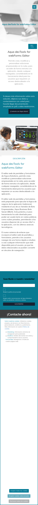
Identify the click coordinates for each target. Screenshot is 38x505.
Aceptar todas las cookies (19, 491)
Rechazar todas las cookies (19, 501)
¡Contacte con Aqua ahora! (19, 111)
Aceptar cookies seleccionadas (19, 496)
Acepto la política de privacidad (12, 292)
